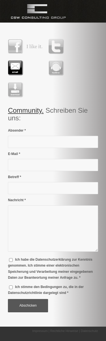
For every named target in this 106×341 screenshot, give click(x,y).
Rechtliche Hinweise (64, 331)
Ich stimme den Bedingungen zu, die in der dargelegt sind (46, 290)
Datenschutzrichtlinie (25, 293)
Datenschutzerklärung (53, 260)
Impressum (39, 331)
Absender (17, 130)
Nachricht (17, 200)
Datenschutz (89, 331)
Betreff (14, 177)
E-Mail (14, 154)
